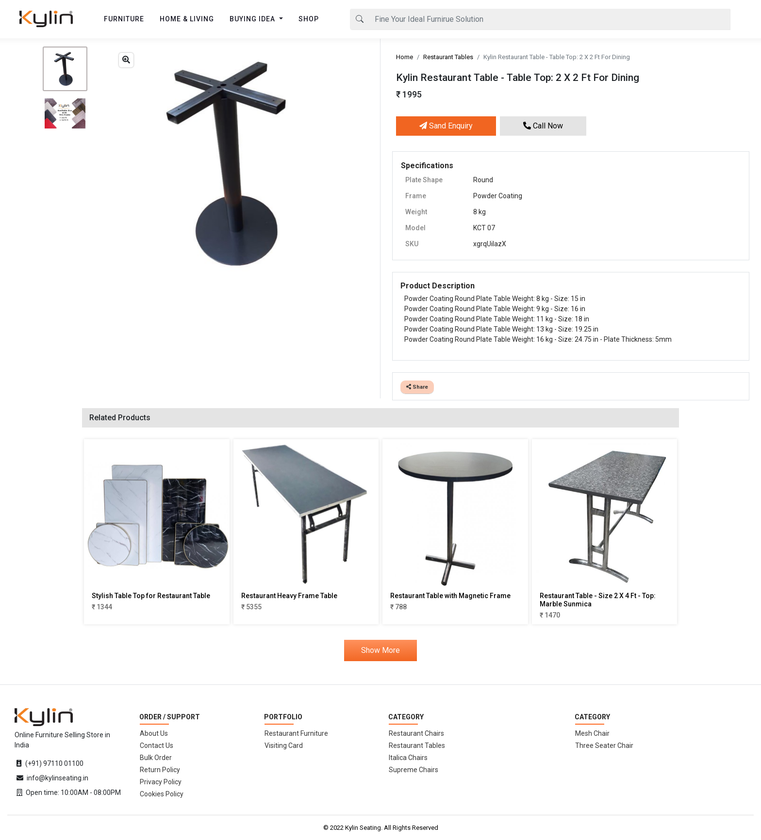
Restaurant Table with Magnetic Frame (450, 596)
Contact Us (156, 745)
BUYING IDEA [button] (253, 19)
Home (404, 57)
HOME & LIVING (187, 19)
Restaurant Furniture (296, 733)
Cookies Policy (161, 794)
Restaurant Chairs (416, 733)
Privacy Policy (161, 782)
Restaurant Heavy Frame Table (289, 596)
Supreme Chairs (413, 770)
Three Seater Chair (604, 745)
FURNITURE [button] (124, 19)
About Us (154, 733)
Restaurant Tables (448, 57)
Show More (380, 650)
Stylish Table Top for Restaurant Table (151, 596)
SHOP (308, 19)
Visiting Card (284, 745)
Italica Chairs (408, 757)
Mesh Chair (592, 733)
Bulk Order (156, 757)
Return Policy (160, 770)
